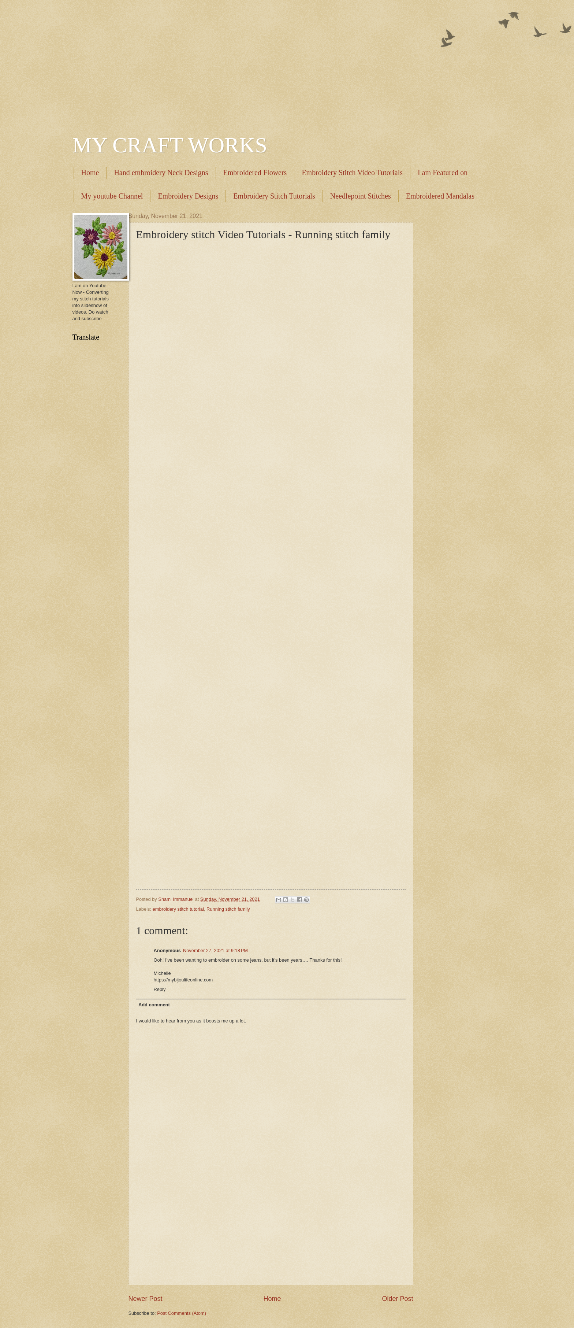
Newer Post (145, 1298)
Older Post (397, 1298)
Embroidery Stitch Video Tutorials (352, 173)
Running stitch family (228, 909)
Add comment (154, 1004)
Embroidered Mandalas (440, 196)
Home (90, 173)
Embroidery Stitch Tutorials (274, 196)
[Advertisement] (287, 62)
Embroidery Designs (188, 196)
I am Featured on (442, 173)
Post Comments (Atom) (181, 1313)
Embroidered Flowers (255, 173)
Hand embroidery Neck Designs (161, 173)
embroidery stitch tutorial (178, 909)
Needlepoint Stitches (360, 196)
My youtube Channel (112, 196)
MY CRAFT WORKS (169, 145)
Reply (160, 989)
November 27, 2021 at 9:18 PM (215, 950)
